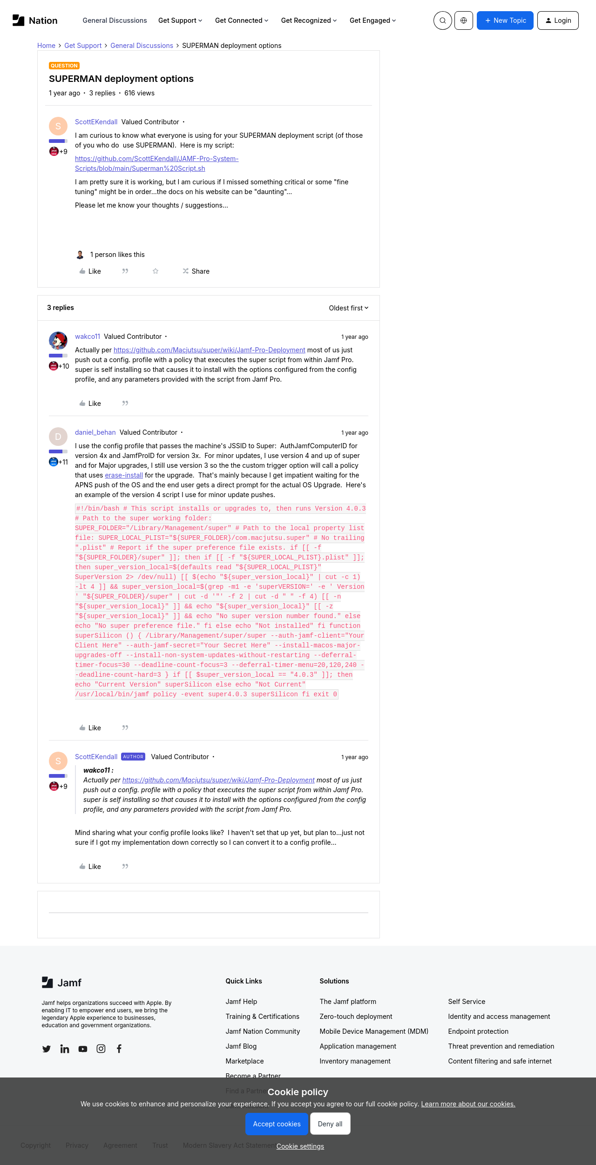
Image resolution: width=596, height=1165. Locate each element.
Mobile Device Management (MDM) (374, 1031)
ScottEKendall (96, 122)
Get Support (181, 20)
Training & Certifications (263, 1016)
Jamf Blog (241, 1046)
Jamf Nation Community (263, 1031)
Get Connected (242, 20)
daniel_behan (95, 432)
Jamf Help (241, 1001)
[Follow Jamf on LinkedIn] (64, 1048)
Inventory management (355, 1061)
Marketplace (245, 1061)
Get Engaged (374, 20)
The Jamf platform (348, 1001)
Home (46, 45)
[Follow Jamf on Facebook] (119, 1048)
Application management (358, 1046)
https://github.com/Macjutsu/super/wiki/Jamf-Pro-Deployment (209, 350)
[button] (505, 20)
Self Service (467, 1001)
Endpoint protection (478, 1031)
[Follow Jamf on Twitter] (46, 1049)
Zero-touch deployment (356, 1016)
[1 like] (110, 254)
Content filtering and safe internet (500, 1061)
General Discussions (115, 20)
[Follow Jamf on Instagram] (101, 1048)
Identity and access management (499, 1016)
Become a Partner (253, 1076)
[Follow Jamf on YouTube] (83, 1048)
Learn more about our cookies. (468, 1104)
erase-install (124, 475)
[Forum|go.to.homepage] (35, 20)
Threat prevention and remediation (501, 1046)
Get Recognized (310, 20)
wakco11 (87, 336)
